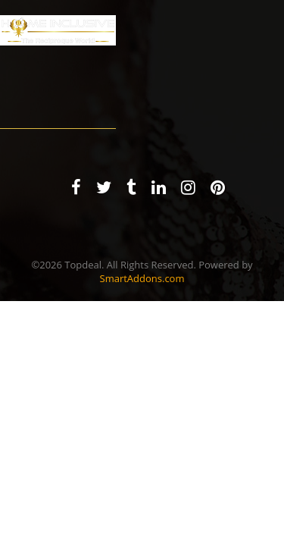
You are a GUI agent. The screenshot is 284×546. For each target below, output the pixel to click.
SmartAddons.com (142, 278)
